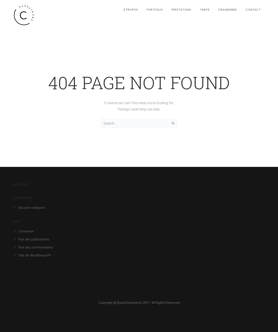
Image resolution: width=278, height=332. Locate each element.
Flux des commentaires (35, 247)
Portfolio (155, 10)
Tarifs (205, 10)
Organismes (227, 10)
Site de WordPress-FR (34, 255)
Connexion (26, 231)
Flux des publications (33, 239)
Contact (253, 10)
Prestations (181, 10)
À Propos (130, 10)
